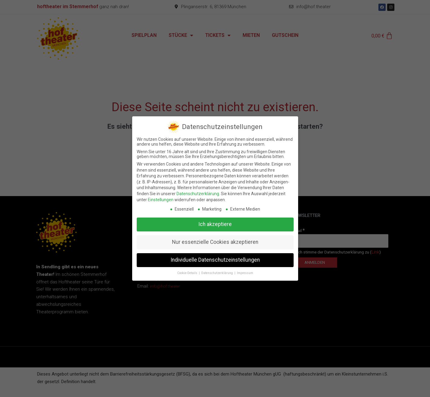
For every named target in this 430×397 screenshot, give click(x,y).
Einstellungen (161, 198)
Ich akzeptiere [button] (215, 223)
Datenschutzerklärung (198, 192)
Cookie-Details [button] (187, 272)
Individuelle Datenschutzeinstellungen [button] (215, 259)
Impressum (245, 272)
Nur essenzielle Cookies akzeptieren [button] (215, 241)
